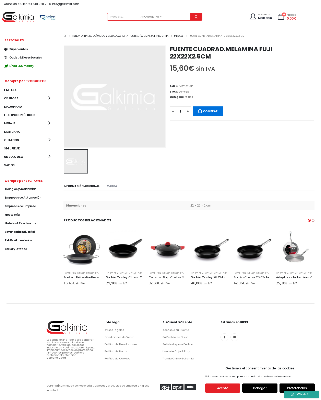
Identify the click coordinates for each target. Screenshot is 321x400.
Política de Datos (116, 350)
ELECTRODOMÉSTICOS (19, 115)
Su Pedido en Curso (176, 336)
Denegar (260, 388)
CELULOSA (11, 98)
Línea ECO (19, 66)
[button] (309, 219)
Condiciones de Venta (119, 336)
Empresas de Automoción (23, 198)
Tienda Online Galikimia (178, 358)
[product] (82, 248)
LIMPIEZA (10, 90)
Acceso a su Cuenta (176, 329)
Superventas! (16, 49)
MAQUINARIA (13, 107)
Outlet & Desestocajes (23, 57)
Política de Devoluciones (121, 343)
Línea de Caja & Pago (177, 350)
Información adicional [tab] (81, 185)
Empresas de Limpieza (20, 206)
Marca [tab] (112, 185)
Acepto (222, 388)
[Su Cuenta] (260, 16)
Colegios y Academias (20, 189)
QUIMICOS (11, 140)
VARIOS (9, 165)
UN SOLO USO (13, 157)
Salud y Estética (16, 249)
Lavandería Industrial (20, 232)
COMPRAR (210, 111)
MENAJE (189, 97)
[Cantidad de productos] (180, 111)
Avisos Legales (114, 329)
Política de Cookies (117, 358)
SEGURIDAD (12, 148)
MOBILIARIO (12, 132)
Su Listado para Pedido (178, 343)
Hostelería (69, 272)
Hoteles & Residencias (20, 223)
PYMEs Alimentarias (18, 240)
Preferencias (297, 388)
